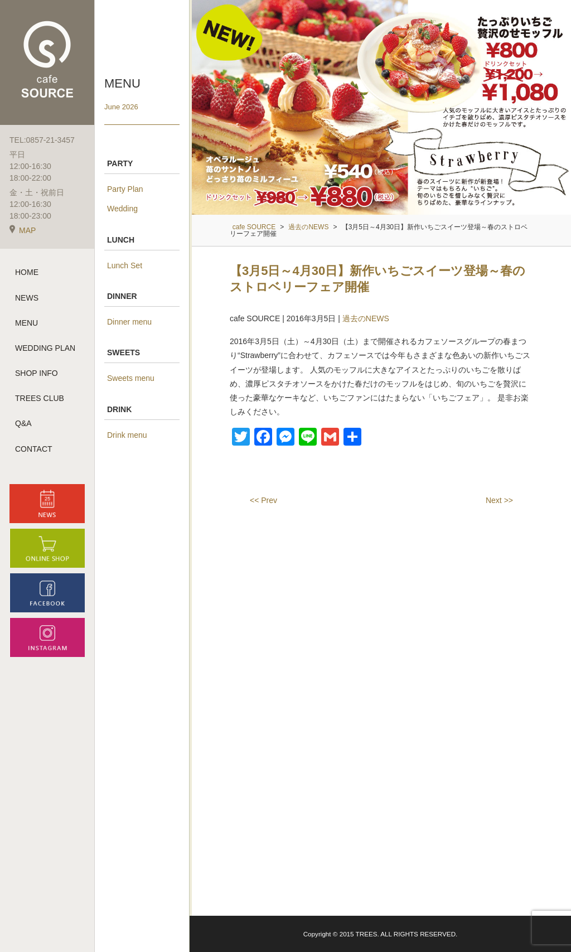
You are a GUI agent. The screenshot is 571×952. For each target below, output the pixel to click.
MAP (22, 233)
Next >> (499, 500)
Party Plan (125, 189)
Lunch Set (124, 265)
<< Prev (263, 500)
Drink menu (127, 435)
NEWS (26, 300)
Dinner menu (129, 321)
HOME (26, 274)
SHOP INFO (36, 375)
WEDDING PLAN (45, 350)
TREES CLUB (39, 401)
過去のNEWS (365, 318)
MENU (26, 325)
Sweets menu (130, 378)
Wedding (122, 208)
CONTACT (33, 451)
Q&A (23, 426)
